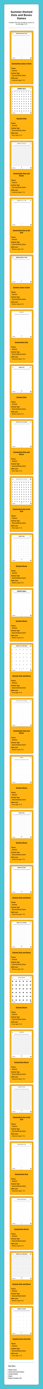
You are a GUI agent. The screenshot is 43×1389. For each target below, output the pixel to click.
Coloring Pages (13, 1374)
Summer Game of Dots (21, 287)
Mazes (10, 1376)
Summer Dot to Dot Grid (21, 1339)
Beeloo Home (12, 1369)
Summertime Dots (21, 342)
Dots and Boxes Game (19, 75)
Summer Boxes (21, 566)
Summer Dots (21, 118)
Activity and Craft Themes (16, 1372)
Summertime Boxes (21, 1062)
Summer (14, 70)
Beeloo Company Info (15, 1378)
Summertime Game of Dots (21, 64)
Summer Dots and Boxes (21, 676)
